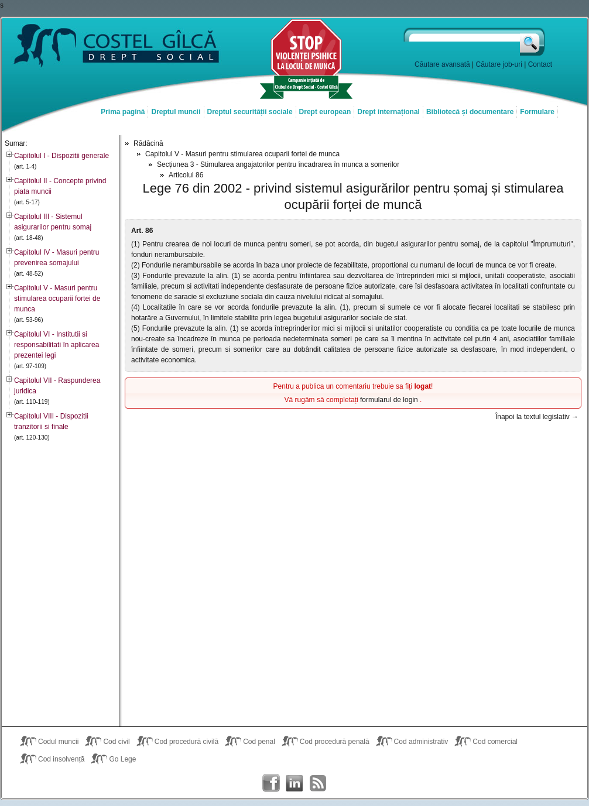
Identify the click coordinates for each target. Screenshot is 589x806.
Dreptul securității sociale (250, 112)
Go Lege (122, 759)
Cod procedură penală (334, 742)
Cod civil (116, 742)
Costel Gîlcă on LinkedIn (294, 783)
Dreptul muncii (175, 112)
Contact (540, 64)
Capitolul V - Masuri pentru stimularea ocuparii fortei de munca (57, 298)
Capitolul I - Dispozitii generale (61, 156)
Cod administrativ (421, 742)
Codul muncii (58, 742)
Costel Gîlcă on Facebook (271, 783)
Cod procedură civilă (186, 742)
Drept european (325, 112)
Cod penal (259, 742)
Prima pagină (123, 112)
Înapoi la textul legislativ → (536, 417)
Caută (533, 41)
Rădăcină (148, 143)
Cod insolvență (61, 759)
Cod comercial (495, 742)
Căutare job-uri (499, 64)
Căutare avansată (442, 64)
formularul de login (390, 400)
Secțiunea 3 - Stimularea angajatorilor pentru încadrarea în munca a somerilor (278, 164)
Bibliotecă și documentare (469, 112)
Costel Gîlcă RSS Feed (318, 783)
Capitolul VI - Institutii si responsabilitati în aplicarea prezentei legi (56, 344)
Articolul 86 (186, 175)
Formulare (537, 112)
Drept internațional (388, 112)
